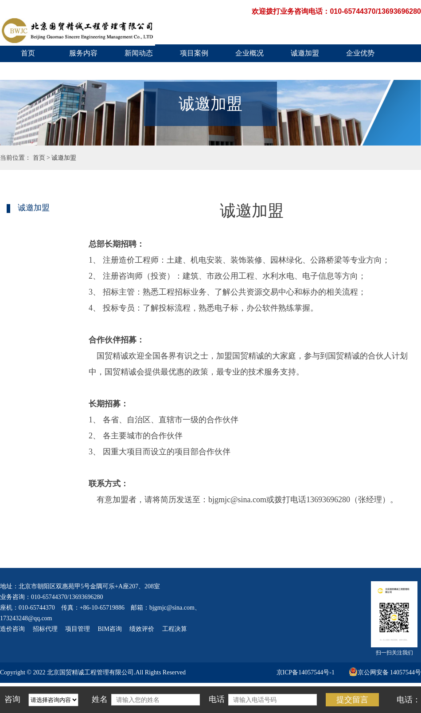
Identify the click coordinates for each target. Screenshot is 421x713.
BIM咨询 (110, 629)
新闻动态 (139, 53)
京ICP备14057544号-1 (306, 672)
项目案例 (194, 53)
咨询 (12, 699)
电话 (217, 699)
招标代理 (45, 629)
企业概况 (249, 53)
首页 (28, 53)
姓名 (100, 699)
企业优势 (360, 53)
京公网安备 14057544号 (385, 672)
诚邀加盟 (305, 53)
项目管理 (77, 629)
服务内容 (83, 53)
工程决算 (174, 629)
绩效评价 (141, 629)
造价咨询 (12, 629)
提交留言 (352, 699)
